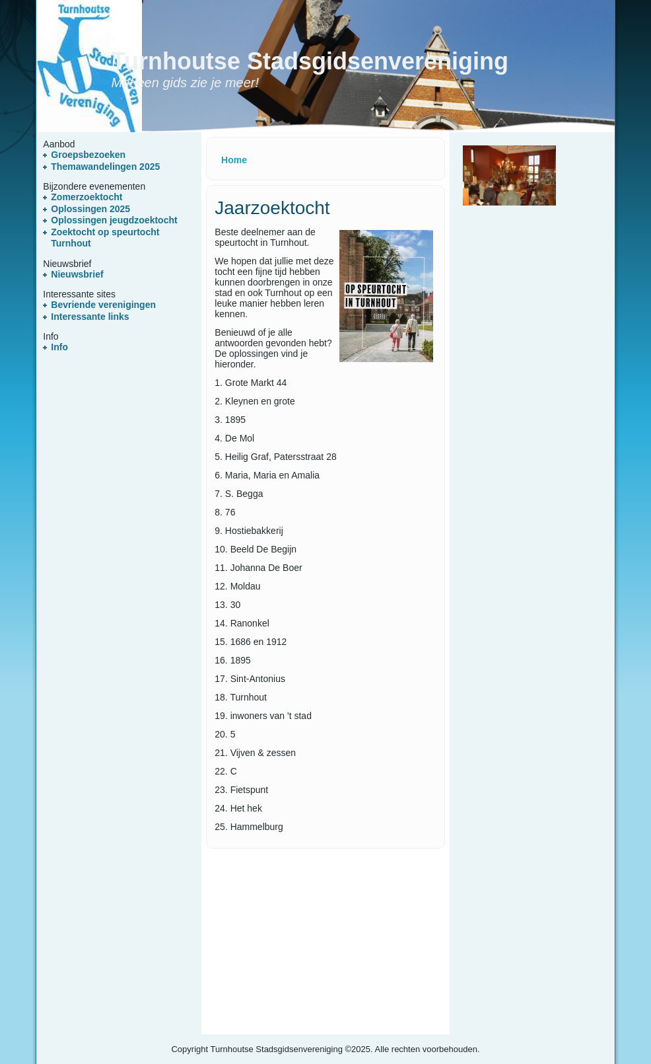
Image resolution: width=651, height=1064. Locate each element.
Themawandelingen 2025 (105, 166)
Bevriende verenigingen (103, 304)
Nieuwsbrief (77, 274)
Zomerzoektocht (86, 197)
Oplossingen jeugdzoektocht (114, 220)
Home (234, 160)
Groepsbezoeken (88, 154)
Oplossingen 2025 (90, 209)
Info (59, 347)
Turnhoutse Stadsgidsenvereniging (310, 61)
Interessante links (90, 316)
